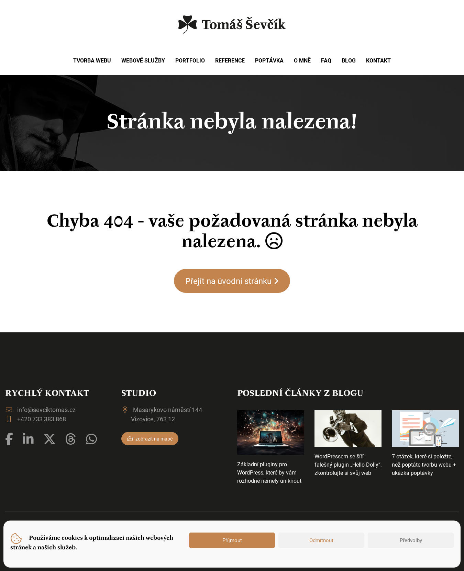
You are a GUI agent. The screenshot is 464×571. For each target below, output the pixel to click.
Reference (230, 60)
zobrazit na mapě (150, 438)
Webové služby (143, 60)
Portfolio (190, 60)
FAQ (326, 60)
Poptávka (269, 60)
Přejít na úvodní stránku (232, 280)
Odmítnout (321, 540)
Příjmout (232, 540)
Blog (349, 60)
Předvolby (411, 540)
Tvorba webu (92, 60)
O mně (302, 60)
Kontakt (378, 60)
